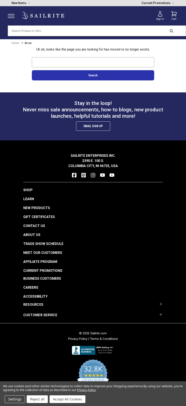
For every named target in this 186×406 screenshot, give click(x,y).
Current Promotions (42, 271)
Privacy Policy (77, 339)
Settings (14, 399)
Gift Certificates (39, 217)
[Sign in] (160, 16)
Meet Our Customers (42, 253)
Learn (28, 199)
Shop (28, 190)
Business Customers (42, 278)
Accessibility (35, 296)
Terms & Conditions (104, 339)
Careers (30, 287)
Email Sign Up (93, 126)
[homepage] (43, 15)
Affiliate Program (40, 262)
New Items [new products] (21, 3)
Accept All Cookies (67, 399)
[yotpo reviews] (93, 376)
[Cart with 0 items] (174, 16)
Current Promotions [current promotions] (158, 3)
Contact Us (34, 226)
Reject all (37, 399)
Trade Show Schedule (43, 244)
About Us (31, 235)
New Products (36, 208)
